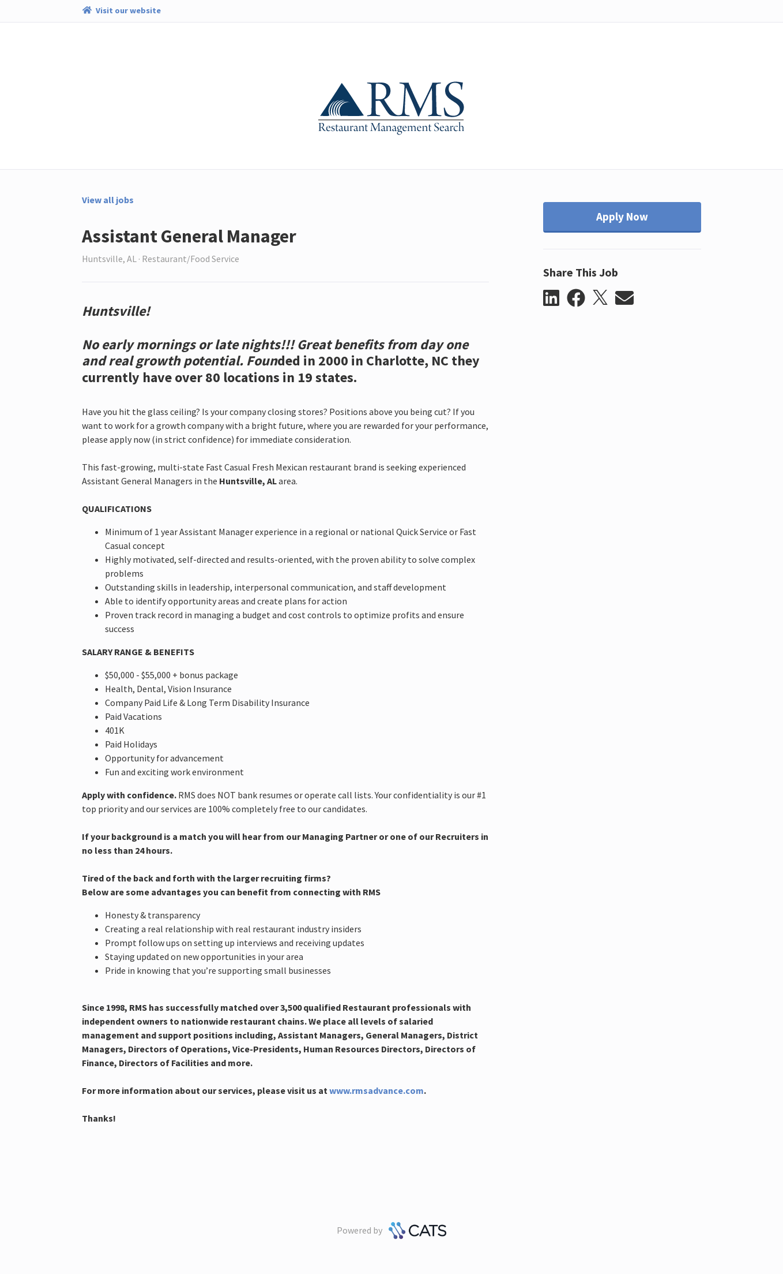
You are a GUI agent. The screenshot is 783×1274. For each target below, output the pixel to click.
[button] (555, 298)
